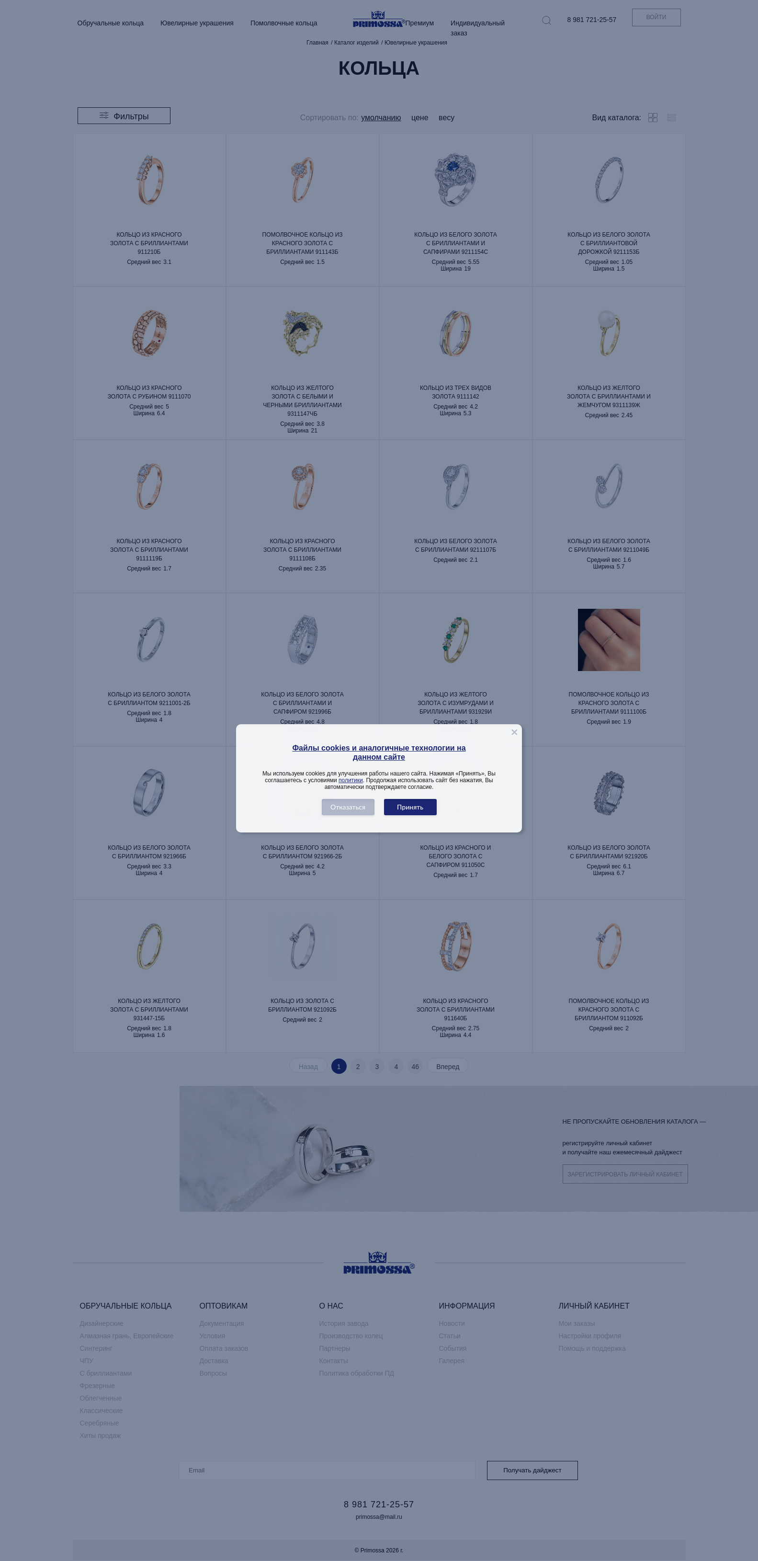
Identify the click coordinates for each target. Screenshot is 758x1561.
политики (351, 780)
